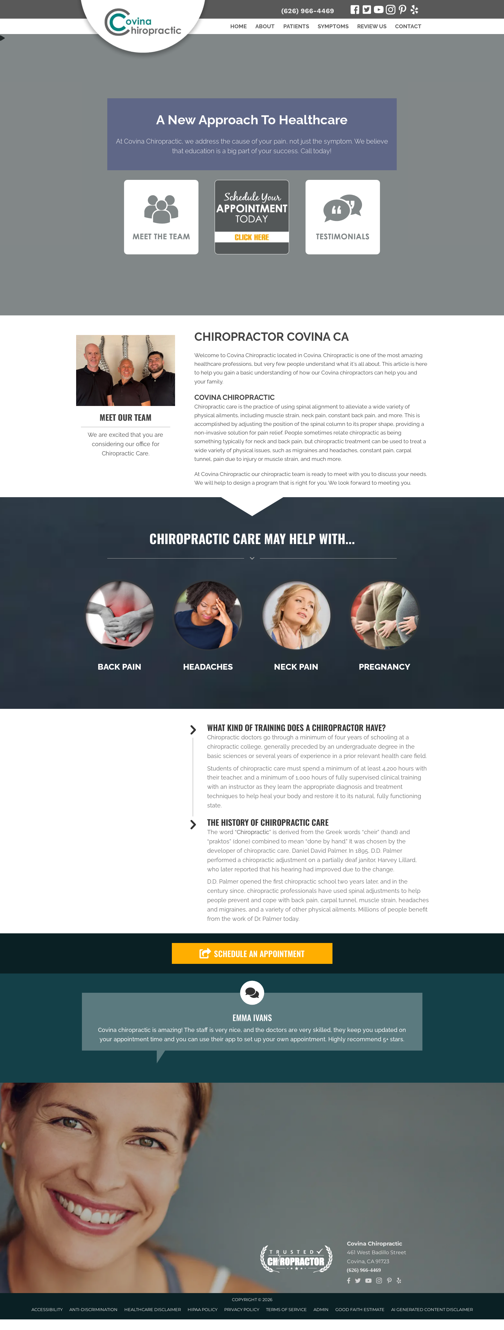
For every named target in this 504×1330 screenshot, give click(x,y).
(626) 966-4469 (307, 11)
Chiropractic (253, 832)
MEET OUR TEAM (126, 417)
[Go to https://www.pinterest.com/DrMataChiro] (402, 10)
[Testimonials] (252, 1022)
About (265, 26)
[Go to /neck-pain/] (296, 627)
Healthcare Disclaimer (152, 1309)
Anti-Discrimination (93, 1309)
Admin (321, 1309)
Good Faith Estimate (360, 1309)
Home (238, 26)
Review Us (371, 26)
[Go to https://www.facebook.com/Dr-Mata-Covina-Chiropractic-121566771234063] (355, 10)
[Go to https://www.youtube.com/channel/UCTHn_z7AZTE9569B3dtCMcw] (379, 10)
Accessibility (47, 1309)
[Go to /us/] (125, 370)
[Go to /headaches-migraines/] (208, 627)
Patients (296, 26)
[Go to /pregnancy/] (384, 627)
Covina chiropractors (347, 372)
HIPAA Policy (202, 1309)
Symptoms (333, 26)
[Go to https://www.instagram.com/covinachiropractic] (390, 10)
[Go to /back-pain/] (119, 627)
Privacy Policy (241, 1309)
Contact (408, 26)
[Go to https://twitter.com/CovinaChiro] (367, 10)
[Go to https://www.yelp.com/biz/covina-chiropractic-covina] (414, 10)
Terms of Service (286, 1309)
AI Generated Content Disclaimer (432, 1309)
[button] (252, 953)
